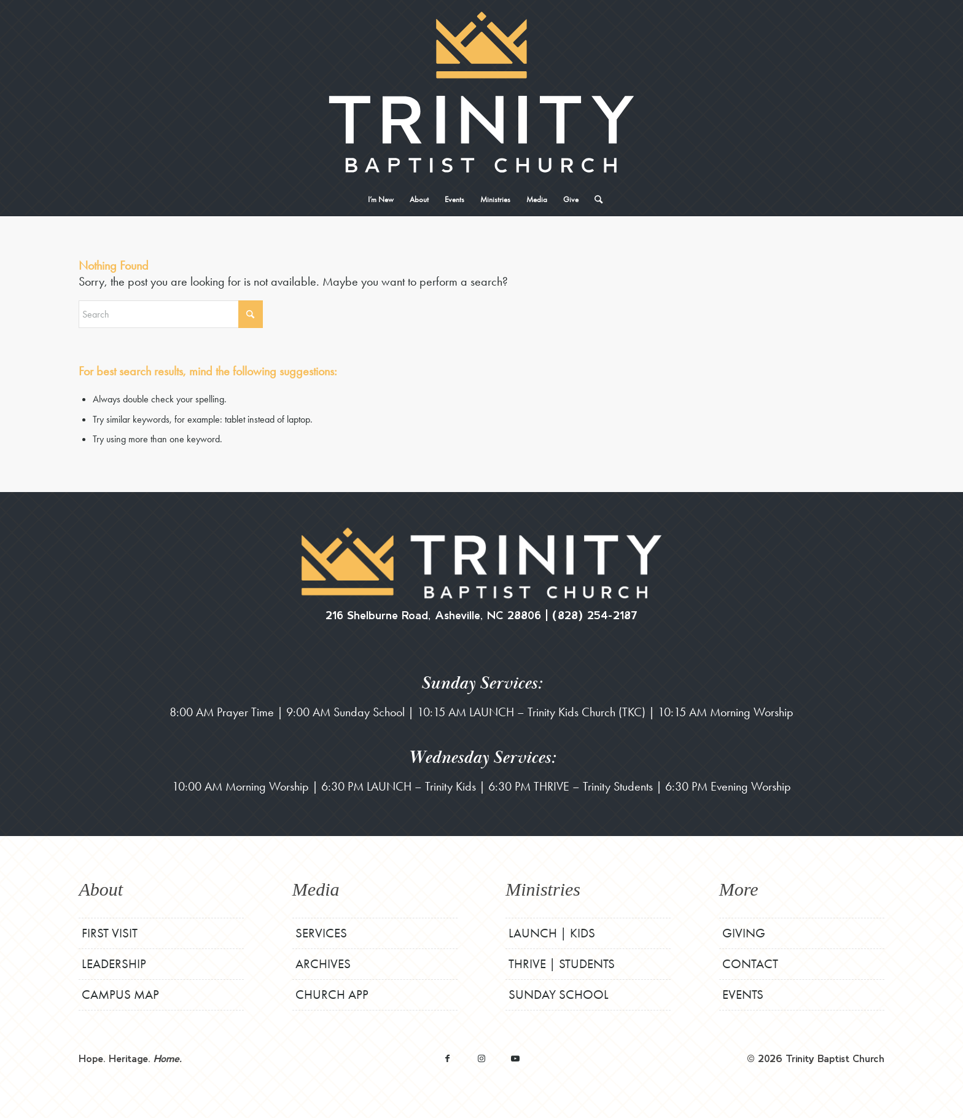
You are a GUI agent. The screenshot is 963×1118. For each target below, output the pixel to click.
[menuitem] (381, 199)
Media (316, 889)
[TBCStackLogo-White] (481, 92)
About (101, 889)
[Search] (594, 199)
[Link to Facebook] (447, 1058)
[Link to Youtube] (515, 1058)
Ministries (542, 889)
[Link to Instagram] (481, 1058)
